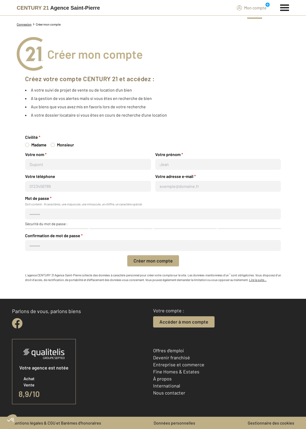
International (166, 386)
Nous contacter (169, 393)
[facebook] (17, 323)
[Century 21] (58, 8)
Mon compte (252, 7)
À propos (162, 379)
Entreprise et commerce (178, 364)
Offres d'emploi (168, 350)
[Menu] (284, 7)
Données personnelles (174, 422)
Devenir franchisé (171, 357)
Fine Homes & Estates (176, 371)
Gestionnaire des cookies (271, 422)
